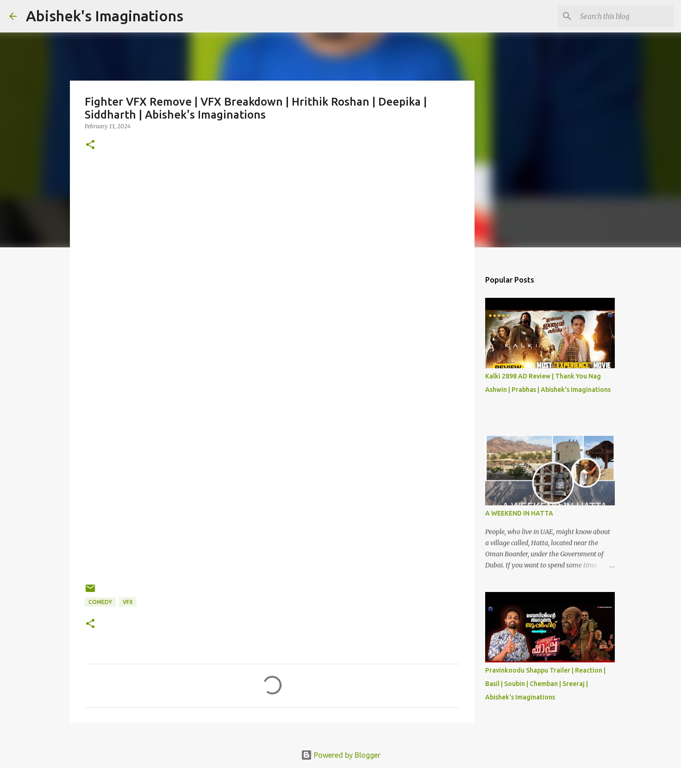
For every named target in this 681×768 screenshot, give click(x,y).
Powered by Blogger (341, 755)
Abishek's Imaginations (104, 15)
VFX (128, 602)
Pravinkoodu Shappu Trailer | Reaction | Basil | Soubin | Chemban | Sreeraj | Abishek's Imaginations (545, 684)
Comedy (100, 602)
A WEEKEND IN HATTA (519, 513)
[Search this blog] (625, 16)
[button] (90, 145)
